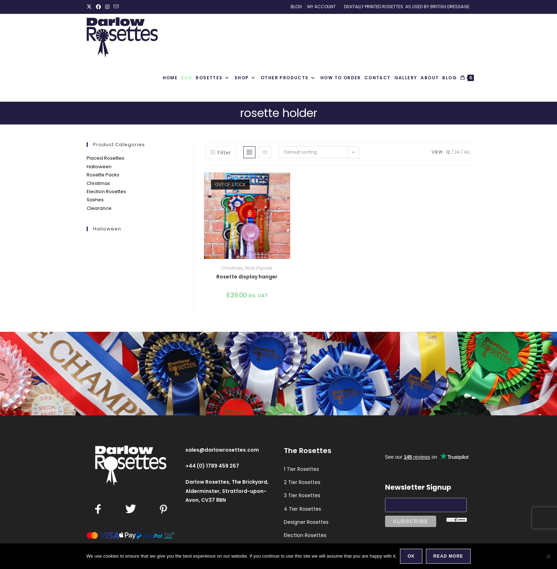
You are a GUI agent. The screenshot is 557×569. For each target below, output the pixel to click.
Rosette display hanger (246, 276)
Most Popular (258, 268)
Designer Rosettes (306, 522)
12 (448, 152)
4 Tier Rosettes (302, 508)
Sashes (95, 199)
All (467, 152)
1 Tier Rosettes (301, 469)
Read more (448, 556)
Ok (411, 556)
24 (457, 152)
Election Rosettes (106, 191)
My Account (321, 7)
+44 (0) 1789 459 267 (212, 465)
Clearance (99, 208)
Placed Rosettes (105, 158)
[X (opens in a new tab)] (90, 6)
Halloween (99, 166)
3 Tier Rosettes (302, 495)
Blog (296, 7)
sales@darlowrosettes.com (222, 449)
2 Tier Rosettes (302, 482)
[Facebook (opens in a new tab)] (98, 6)
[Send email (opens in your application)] (116, 6)
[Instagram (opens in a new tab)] (107, 6)
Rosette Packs (103, 174)
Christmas (98, 183)
